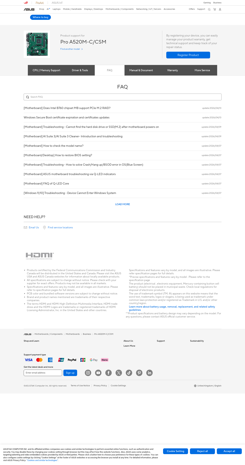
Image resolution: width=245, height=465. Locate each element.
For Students (30, 355)
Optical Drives (63, 403)
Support (69, 22)
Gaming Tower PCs (33, 418)
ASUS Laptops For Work (35, 360)
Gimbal (93, 401)
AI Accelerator (63, 408)
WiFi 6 (93, 346)
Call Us (160, 365)
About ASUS (130, 346)
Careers (127, 387)
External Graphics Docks (68, 394)
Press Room (129, 365)
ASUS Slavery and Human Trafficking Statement (136, 376)
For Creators (30, 365)
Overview (28, 22)
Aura (126, 416)
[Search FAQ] (122, 97)
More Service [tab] (202, 70)
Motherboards (64, 365)
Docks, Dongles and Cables (103, 416)
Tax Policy (128, 382)
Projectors (29, 404)
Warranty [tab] (172, 70)
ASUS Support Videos (167, 374)
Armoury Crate (131, 411)
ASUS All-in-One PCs (34, 409)
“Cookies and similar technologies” (42, 460)
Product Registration (167, 355)
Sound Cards (63, 399)
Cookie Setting (175, 451)
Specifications (43, 22)
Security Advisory (165, 370)
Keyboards (95, 372)
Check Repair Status (166, 346)
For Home (28, 351)
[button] (207, 2)
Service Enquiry (164, 350)
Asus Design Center (133, 406)
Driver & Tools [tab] (79, 70)
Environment (196, 350)
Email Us (34, 227)
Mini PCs (61, 350)
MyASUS (161, 379)
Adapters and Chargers (101, 411)
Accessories (29, 375)
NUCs (59, 346)
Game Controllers (98, 387)
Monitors (28, 399)
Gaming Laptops (31, 370)
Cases (59, 384)
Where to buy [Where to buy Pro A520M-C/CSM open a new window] (211, 17)
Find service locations (60, 227)
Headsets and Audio (99, 382)
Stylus (93, 406)
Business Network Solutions (103, 363)
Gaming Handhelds (33, 384)
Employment (130, 355)
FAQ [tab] (109, 70)
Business (87, 334)
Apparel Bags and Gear (101, 392)
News (126, 360)
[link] (29, 9)
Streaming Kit (96, 396)
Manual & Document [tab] (141, 70)
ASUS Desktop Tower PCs (36, 413)
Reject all (202, 451)
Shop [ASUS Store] (41, 9)
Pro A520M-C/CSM (38, 17)
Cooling (60, 375)
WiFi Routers (96, 350)
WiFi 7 (60, 418)
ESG (192, 346)
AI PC (126, 401)
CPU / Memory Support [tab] (46, 70)
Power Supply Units (66, 379)
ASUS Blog (129, 396)
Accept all (229, 451)
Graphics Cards (64, 370)
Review (57, 22)
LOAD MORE (122, 204)
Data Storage (63, 389)
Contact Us (129, 350)
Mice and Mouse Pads (100, 377)
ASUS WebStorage (133, 370)
